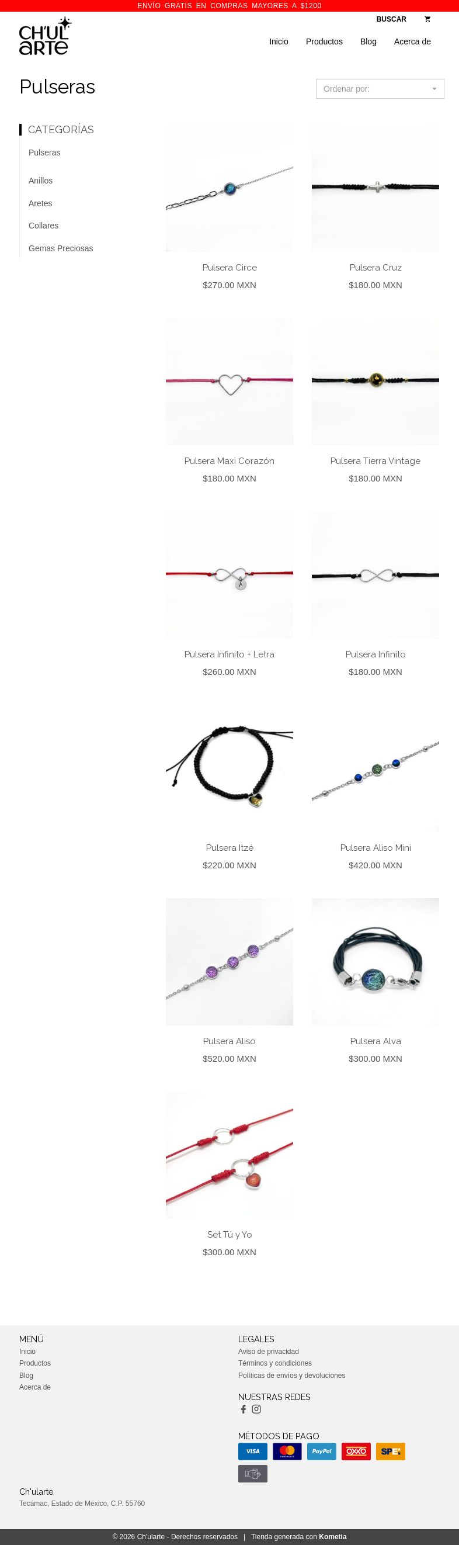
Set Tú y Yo (229, 1234)
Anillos (41, 180)
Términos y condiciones (275, 1363)
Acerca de (412, 41)
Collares (43, 225)
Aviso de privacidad (268, 1351)
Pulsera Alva (375, 1041)
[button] (380, 89)
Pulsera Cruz (376, 267)
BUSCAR (391, 19)
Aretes (40, 203)
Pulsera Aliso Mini (375, 848)
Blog (368, 41)
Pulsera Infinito (376, 654)
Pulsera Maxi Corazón (229, 461)
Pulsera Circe (230, 267)
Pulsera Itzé (229, 848)
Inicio (278, 41)
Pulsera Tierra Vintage (375, 461)
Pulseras (44, 152)
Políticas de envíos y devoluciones (291, 1375)
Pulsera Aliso (229, 1041)
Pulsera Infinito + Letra (229, 654)
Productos (324, 41)
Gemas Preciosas (61, 248)
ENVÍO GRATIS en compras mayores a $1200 (229, 6)
